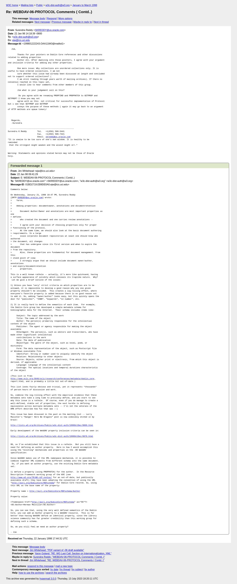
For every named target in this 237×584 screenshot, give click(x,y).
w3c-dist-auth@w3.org (57, 5)
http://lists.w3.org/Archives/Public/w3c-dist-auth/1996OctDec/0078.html (52, 436)
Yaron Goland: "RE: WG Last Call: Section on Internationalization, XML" (73, 553)
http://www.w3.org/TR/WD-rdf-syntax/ (31, 477)
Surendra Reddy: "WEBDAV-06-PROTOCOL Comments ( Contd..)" (69, 557)
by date (54, 569)
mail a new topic (64, 566)
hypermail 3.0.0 (47, 578)
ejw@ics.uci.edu (21, 40)
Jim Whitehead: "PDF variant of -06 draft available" (57, 550)
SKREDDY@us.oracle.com (49, 30)
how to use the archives (31, 572)
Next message (42, 22)
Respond (52, 18)
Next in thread (101, 22)
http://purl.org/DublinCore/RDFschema (33, 483)
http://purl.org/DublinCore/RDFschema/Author (54, 491)
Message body (37, 18)
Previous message (62, 22)
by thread (65, 569)
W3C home (12, 5)
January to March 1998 (84, 5)
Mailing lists (27, 5)
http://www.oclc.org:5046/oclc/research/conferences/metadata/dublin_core (52, 378)
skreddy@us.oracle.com (58, 137)
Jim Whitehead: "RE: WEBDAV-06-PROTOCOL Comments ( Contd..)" (67, 560)
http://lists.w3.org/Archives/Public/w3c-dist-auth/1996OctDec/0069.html (52, 425)
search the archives (56, 572)
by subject (77, 569)
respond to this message (40, 566)
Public (39, 5)
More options (65, 18)
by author (90, 569)
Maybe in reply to (82, 22)
